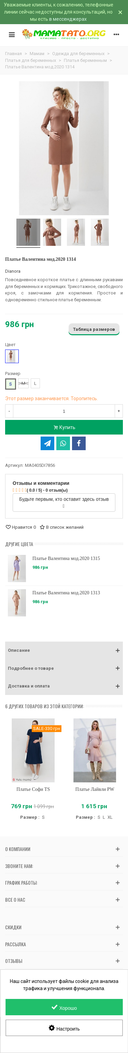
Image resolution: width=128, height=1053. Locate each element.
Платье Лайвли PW (94, 789)
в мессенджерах (68, 19)
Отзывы (13, 960)
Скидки (13, 927)
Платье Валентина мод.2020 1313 (66, 592)
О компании (17, 848)
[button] (64, 650)
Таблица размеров (94, 329)
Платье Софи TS (33, 789)
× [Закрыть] (120, 12)
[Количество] (64, 411)
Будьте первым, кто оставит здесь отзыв (64, 502)
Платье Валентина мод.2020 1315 (66, 558)
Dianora (12, 271)
